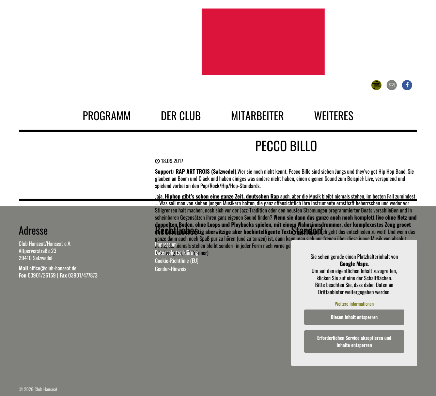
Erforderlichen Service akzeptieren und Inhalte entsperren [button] (354, 341)
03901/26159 (42, 275)
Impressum (166, 244)
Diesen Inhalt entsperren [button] (354, 317)
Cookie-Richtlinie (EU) (176, 260)
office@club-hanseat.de (52, 268)
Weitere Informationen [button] (354, 304)
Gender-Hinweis (170, 269)
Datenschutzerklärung (176, 252)
